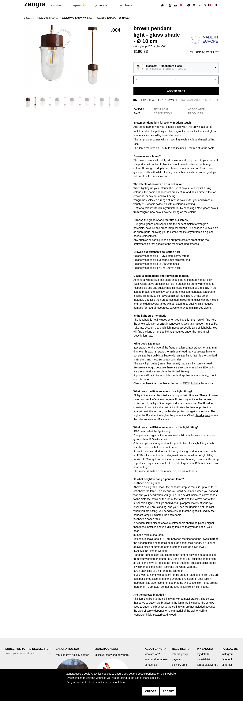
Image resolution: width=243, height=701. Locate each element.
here (178, 251)
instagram (227, 654)
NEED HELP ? (180, 648)
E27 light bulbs (191, 383)
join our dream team (157, 659)
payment (177, 659)
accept (168, 691)
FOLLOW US (230, 648)
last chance (126, 5)
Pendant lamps (47, 17)
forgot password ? (207, 664)
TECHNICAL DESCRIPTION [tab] (163, 111)
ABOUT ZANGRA (155, 648)
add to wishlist (204, 52)
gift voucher (101, 5)
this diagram (203, 415)
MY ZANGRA (205, 648)
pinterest (227, 664)
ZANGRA (35, 4)
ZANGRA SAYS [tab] (138, 111)
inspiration (78, 5)
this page (143, 379)
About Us (56, 5)
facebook (227, 659)
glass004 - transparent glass (164, 65)
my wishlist (203, 659)
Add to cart (176, 91)
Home (28, 17)
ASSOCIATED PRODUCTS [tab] (196, 111)
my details (203, 654)
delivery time (179, 664)
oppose (150, 691)
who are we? (152, 654)
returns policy (180, 654)
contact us (151, 664)
